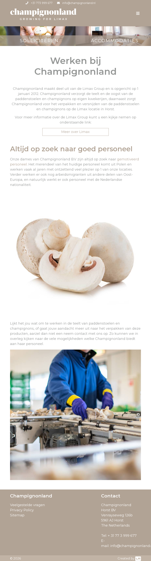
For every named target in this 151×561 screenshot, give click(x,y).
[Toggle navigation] (138, 14)
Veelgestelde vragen (27, 505)
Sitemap (17, 515)
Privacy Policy (22, 510)
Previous (13, 415)
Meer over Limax (75, 132)
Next (138, 415)
